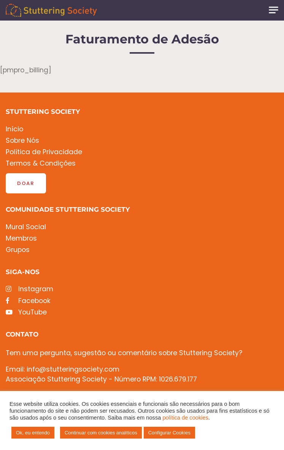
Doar (26, 183)
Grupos (18, 250)
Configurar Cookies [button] (169, 433)
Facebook (28, 301)
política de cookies (185, 418)
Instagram (29, 289)
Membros (21, 238)
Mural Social (26, 227)
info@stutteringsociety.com (73, 369)
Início (14, 129)
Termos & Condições (41, 163)
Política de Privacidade (44, 152)
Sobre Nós (22, 140)
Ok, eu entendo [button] (33, 433)
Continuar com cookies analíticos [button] (101, 433)
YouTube (26, 312)
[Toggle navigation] (273, 10)
